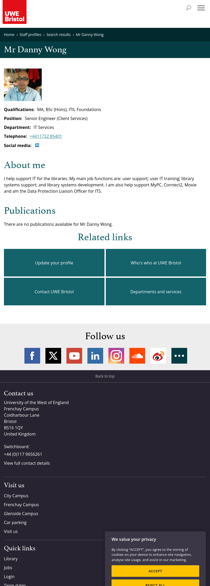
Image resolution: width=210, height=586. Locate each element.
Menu (201, 8)
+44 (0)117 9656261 (23, 454)
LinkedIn (95, 356)
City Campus (16, 496)
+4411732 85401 (46, 136)
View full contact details (27, 463)
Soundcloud (137, 356)
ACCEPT (155, 577)
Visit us (11, 531)
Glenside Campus (21, 513)
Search (188, 8)
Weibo (158, 356)
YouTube (74, 356)
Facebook (32, 356)
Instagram (116, 356)
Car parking (15, 522)
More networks (179, 356)
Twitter (53, 356)
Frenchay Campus (21, 504)
